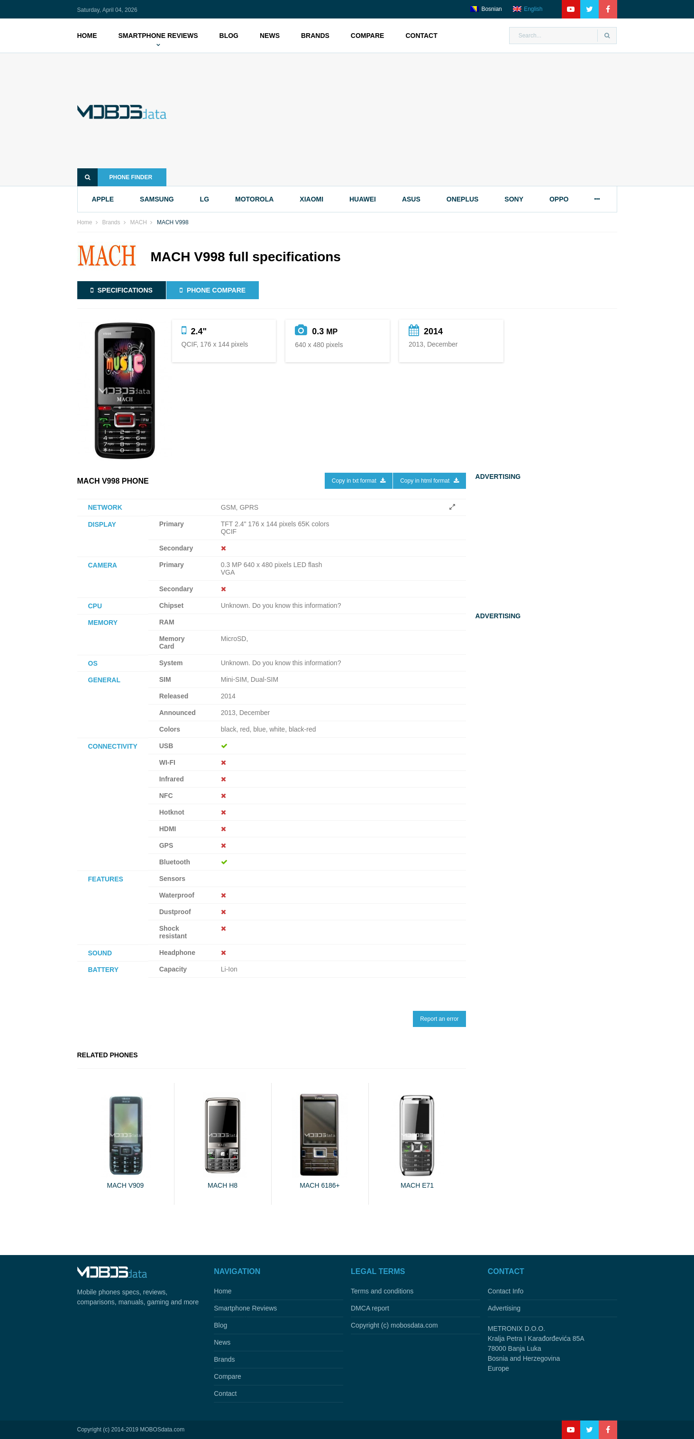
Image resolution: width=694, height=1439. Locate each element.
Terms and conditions (382, 1291)
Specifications (122, 290)
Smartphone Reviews (158, 35)
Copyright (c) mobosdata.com (394, 1325)
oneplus (463, 199)
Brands (315, 35)
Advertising (504, 1308)
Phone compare (213, 290)
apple (103, 199)
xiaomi (311, 199)
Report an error (439, 1019)
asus (411, 199)
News (270, 35)
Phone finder (115, 177)
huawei (362, 199)
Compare (367, 35)
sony (513, 199)
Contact (421, 35)
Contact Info (506, 1291)
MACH (138, 222)
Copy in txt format (358, 480)
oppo (558, 199)
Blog (228, 35)
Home (87, 35)
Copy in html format (429, 480)
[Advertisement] (406, 119)
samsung (157, 199)
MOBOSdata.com (162, 1429)
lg (204, 199)
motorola (254, 199)
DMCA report (370, 1308)
